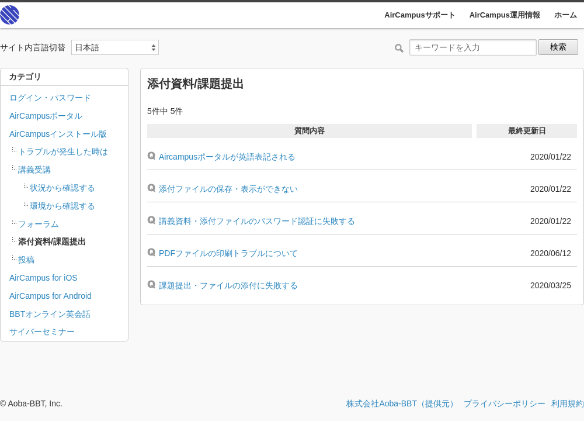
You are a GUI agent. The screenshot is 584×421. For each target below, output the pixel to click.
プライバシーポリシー (504, 403)
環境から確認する (62, 205)
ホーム (565, 15)
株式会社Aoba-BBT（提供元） (402, 403)
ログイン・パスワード (50, 97)
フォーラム (38, 224)
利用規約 (567, 403)
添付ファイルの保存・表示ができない (228, 189)
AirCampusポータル (45, 115)
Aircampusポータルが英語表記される (227, 156)
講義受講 (34, 169)
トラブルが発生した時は (63, 151)
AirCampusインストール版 (58, 134)
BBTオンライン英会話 (50, 314)
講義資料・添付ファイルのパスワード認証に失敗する (257, 221)
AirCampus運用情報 (505, 15)
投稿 (26, 259)
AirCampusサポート (419, 15)
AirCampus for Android (50, 296)
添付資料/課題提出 (52, 241)
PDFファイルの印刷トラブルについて (228, 253)
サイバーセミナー (42, 331)
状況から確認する (62, 187)
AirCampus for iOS (43, 277)
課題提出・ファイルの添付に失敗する (228, 285)
